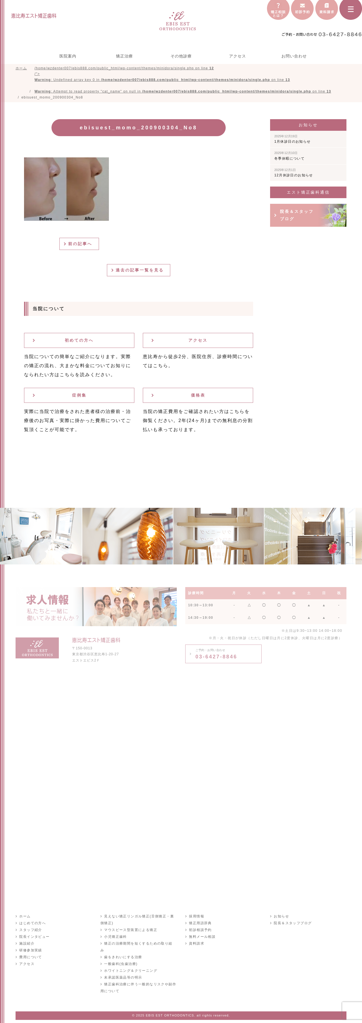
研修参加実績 (30, 952)
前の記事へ (81, 245)
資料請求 (196, 945)
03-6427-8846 (216, 655)
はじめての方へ (32, 924)
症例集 (79, 396)
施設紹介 (26, 945)
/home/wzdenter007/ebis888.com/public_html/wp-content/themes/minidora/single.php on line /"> (183, 80)
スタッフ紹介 (30, 931)
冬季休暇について (289, 157)
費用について (30, 958)
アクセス (237, 56)
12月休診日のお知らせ (293, 174)
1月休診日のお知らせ (292, 140)
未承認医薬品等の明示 (123, 972)
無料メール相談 (202, 938)
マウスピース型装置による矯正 (130, 931)
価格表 (198, 396)
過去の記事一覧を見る (141, 271)
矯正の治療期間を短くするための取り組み (140, 945)
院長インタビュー (34, 938)
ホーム (24, 918)
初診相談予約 (200, 931)
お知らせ (281, 918)
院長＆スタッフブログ (297, 216)
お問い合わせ (294, 56)
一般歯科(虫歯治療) (120, 958)
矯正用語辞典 (200, 924)
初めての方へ (79, 341)
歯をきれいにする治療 (123, 952)
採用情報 (196, 918)
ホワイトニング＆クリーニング (130, 965)
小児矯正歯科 (115, 938)
